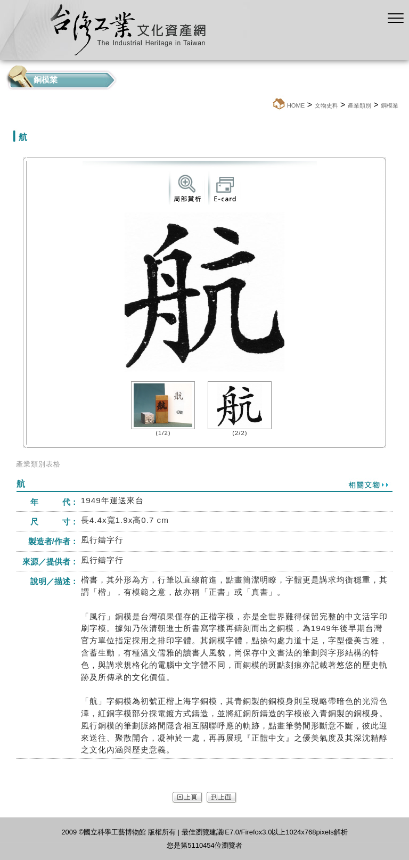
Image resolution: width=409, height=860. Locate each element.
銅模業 (389, 105)
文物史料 (326, 105)
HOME (296, 105)
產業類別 (359, 105)
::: (269, 105)
